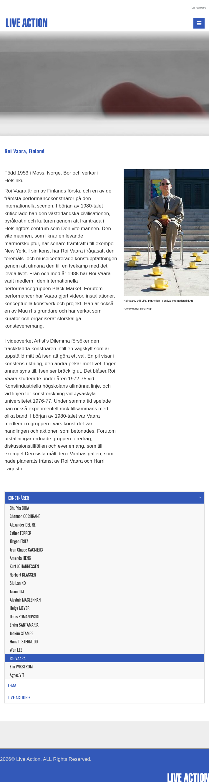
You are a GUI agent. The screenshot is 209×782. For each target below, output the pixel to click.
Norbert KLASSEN (23, 575)
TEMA (12, 685)
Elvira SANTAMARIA (24, 625)
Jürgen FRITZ (19, 541)
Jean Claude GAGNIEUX (26, 550)
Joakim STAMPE (21, 633)
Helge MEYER (19, 608)
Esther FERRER (20, 533)
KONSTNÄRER (18, 497)
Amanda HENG (20, 558)
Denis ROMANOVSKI (24, 616)
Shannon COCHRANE (25, 516)
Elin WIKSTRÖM (21, 666)
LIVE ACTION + (19, 697)
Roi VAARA (18, 658)
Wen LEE (16, 650)
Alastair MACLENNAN (25, 600)
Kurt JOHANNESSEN (24, 566)
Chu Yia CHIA (19, 508)
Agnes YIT (17, 675)
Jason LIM (17, 591)
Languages (199, 7)
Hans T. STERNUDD (24, 641)
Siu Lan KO (18, 583)
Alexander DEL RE (23, 525)
